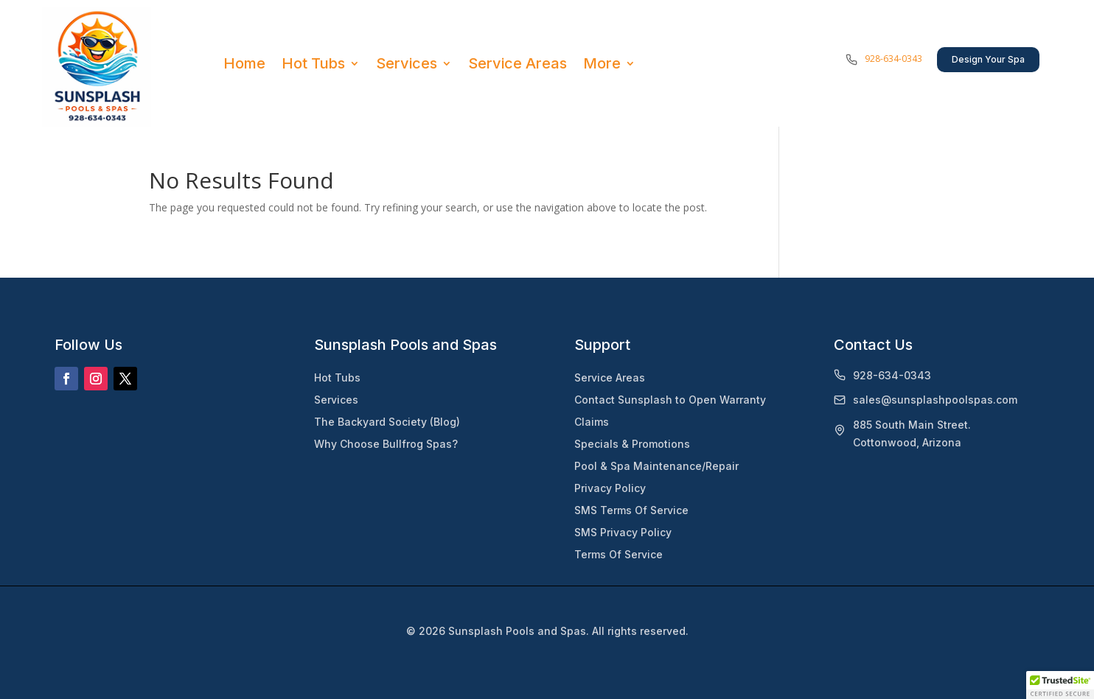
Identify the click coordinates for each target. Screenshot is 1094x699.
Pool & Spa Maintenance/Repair (656, 466)
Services (406, 63)
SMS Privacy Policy (623, 532)
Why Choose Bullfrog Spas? (386, 444)
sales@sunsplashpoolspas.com (935, 399)
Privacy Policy (610, 488)
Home (244, 63)
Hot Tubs (313, 63)
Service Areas (517, 63)
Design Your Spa (988, 59)
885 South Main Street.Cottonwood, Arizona (912, 433)
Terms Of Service (618, 554)
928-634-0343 (893, 58)
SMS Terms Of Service (631, 510)
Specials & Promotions (632, 444)
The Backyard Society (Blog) (387, 421)
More (602, 63)
